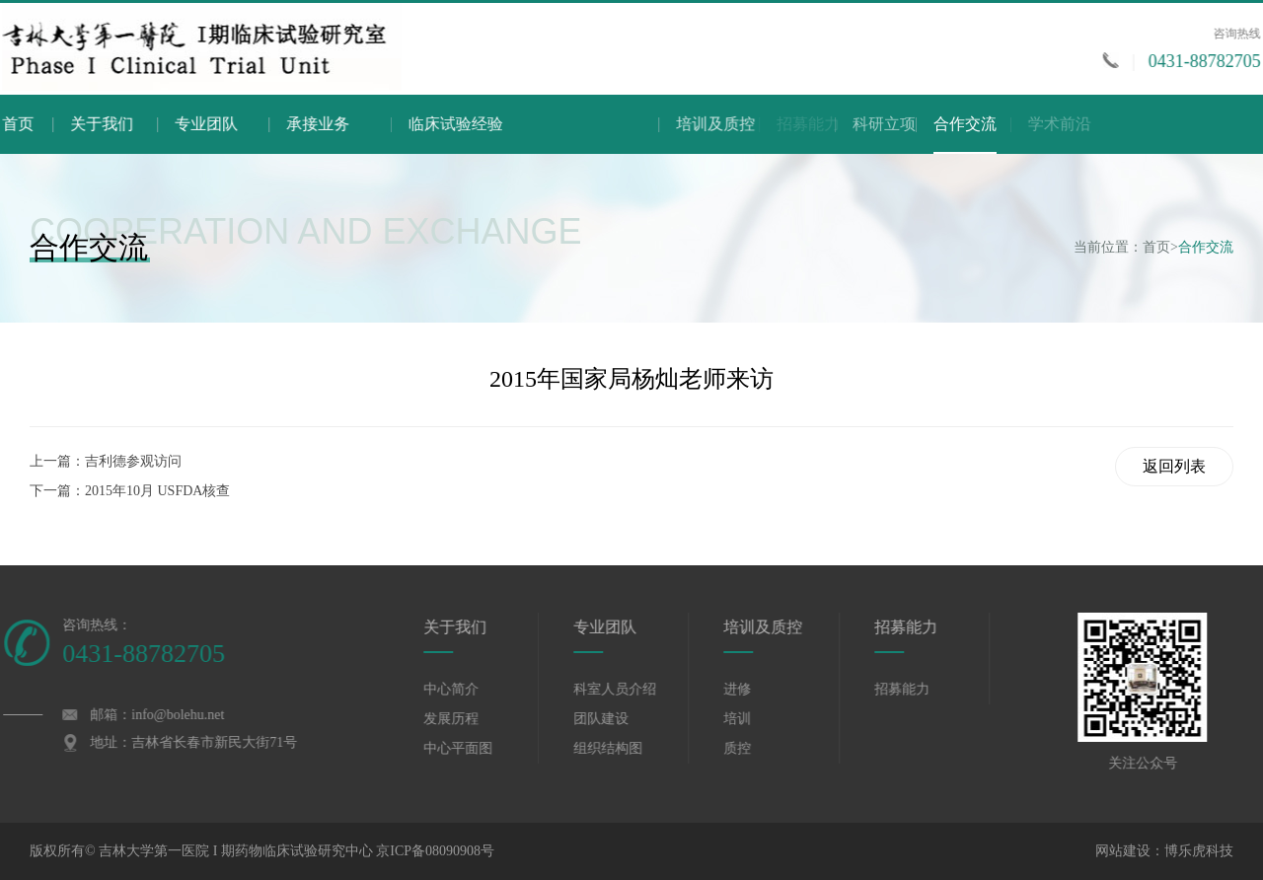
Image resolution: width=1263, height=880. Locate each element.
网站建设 (1123, 850)
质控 (751, 748)
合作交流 (965, 134)
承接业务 (365, 123)
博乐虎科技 (1198, 850)
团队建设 (613, 718)
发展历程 (464, 718)
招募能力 (918, 627)
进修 (751, 689)
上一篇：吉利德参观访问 (106, 461)
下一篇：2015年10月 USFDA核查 (130, 490)
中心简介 (464, 689)
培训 (751, 718)
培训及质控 (828, 123)
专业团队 (232, 123)
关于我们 (115, 123)
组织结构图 (620, 748)
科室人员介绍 (627, 689)
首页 (22, 123)
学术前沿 (1146, 123)
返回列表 (1174, 466)
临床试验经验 (532, 123)
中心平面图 (471, 748)
